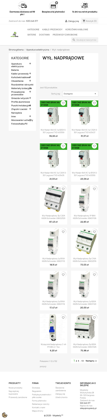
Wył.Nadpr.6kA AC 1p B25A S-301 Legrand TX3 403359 (53, 131)
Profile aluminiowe (20, 102)
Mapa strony (37, 411)
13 (82, 361)
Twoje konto (63, 383)
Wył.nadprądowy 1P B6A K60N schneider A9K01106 (84, 216)
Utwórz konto (61, 397)
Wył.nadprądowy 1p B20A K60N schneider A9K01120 (84, 302)
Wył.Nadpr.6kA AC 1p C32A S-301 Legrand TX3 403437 (85, 131)
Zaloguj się (60, 394)
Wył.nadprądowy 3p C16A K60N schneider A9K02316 (84, 259)
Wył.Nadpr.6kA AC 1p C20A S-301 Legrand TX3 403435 (53, 174)
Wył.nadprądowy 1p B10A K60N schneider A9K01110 (53, 259)
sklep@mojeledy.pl (88, 408)
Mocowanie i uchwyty (22, 120)
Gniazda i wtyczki (20, 98)
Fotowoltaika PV (19, 123)
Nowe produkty (15, 388)
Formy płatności (39, 400)
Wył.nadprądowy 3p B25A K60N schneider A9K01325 (84, 345)
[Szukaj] (84, 40)
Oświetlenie (17, 81)
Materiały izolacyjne (21, 88)
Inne (13, 116)
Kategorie (33, 29)
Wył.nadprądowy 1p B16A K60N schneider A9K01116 (53, 302)
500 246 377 (32, 21)
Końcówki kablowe (76, 29)
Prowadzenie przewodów (18, 93)
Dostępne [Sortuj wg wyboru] (80, 93)
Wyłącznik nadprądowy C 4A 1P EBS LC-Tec (53, 345)
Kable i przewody (52, 29)
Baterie (32, 34)
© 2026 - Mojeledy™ (53, 415)
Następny (92, 361)
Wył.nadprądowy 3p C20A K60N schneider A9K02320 (53, 216)
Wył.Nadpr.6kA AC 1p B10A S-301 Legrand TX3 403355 (84, 174)
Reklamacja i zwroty (40, 404)
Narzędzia (16, 112)
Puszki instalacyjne (21, 105)
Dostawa (44, 34)
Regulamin (36, 391)
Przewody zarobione (65, 34)
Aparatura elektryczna (17, 65)
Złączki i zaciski (19, 109)
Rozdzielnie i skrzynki (22, 84)
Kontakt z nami (38, 407)
